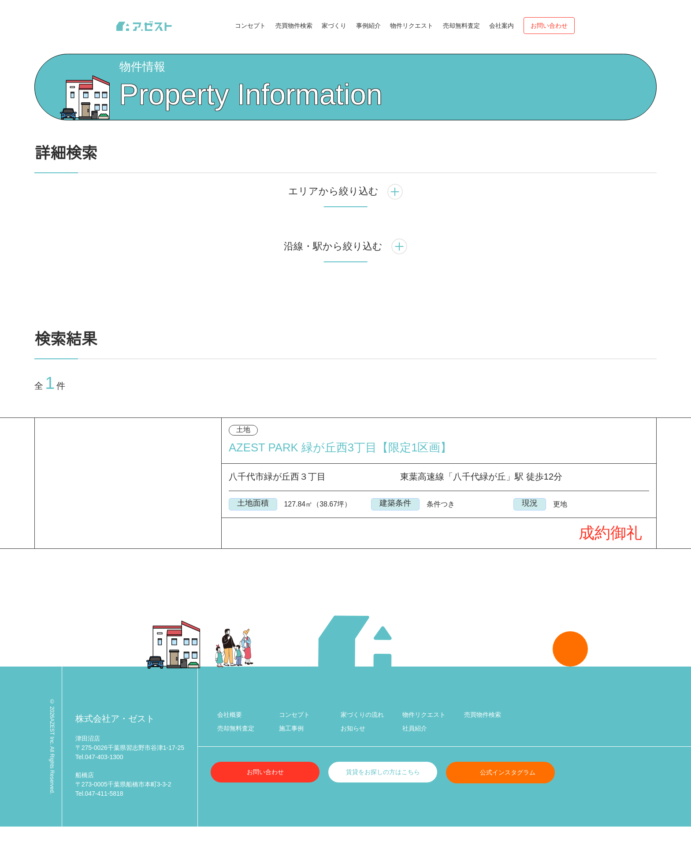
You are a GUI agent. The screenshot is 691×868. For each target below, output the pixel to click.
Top (40, 65)
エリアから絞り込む (345, 230)
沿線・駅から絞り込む (345, 285)
